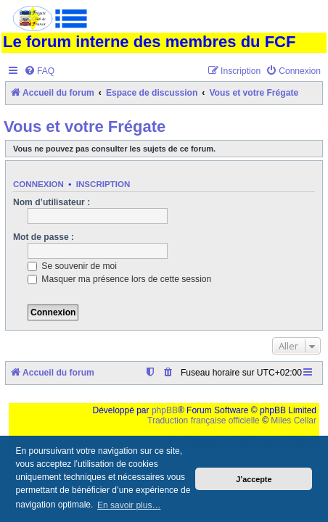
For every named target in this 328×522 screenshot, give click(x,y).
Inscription (103, 184)
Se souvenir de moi (72, 266)
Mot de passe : (43, 237)
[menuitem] (39, 71)
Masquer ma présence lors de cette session (119, 279)
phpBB (165, 410)
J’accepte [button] (253, 479)
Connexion (38, 184)
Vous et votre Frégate (84, 126)
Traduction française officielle (203, 420)
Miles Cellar (293, 420)
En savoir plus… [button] (128, 505)
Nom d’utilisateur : (51, 202)
